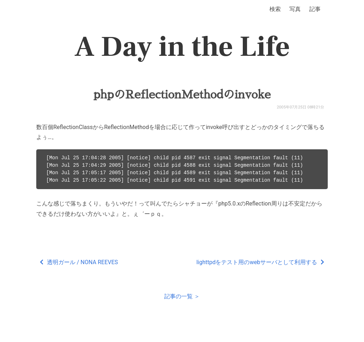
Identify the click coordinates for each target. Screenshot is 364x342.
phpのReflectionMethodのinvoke (182, 94)
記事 (315, 9)
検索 (275, 9)
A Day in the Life (182, 46)
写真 (295, 9)
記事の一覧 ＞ (182, 296)
